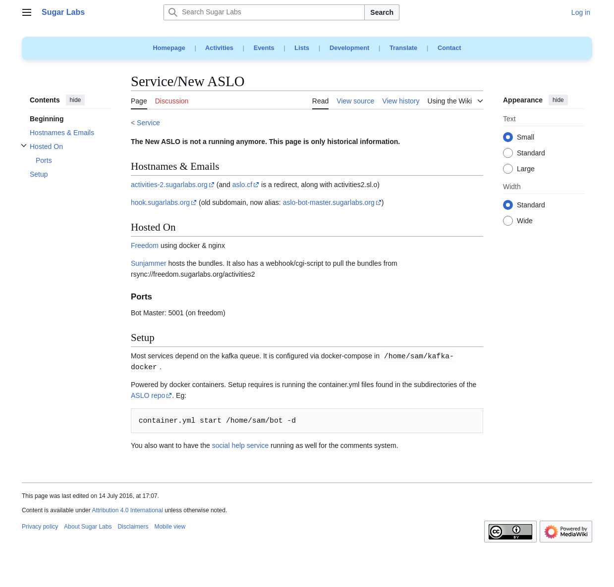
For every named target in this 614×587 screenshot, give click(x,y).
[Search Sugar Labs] (264, 12)
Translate (403, 47)
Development (349, 47)
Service (148, 123)
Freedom (145, 245)
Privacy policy (40, 526)
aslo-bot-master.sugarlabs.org (329, 202)
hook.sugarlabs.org (160, 202)
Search (381, 12)
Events (264, 47)
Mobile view (169, 526)
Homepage (169, 47)
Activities (219, 47)
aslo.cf (242, 185)
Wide (525, 221)
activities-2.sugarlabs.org (169, 185)
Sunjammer (149, 263)
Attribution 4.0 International (127, 510)
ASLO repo (148, 395)
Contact (449, 47)
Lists (301, 47)
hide (75, 100)
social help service (240, 445)
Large (526, 169)
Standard (531, 153)
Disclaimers (132, 526)
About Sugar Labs (88, 526)
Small (525, 138)
